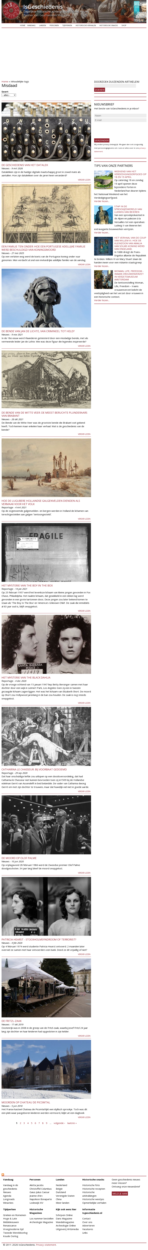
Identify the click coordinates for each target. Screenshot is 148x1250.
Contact (86, 1218)
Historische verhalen (86, 25)
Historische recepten (93, 1188)
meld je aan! (120, 1193)
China (58, 1199)
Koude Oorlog (10, 1236)
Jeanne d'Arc (36, 1195)
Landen (42, 25)
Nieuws (7, 1192)
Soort (5, 91)
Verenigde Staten (65, 1195)
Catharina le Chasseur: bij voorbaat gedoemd (34, 769)
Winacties (8, 1202)
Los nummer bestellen (42, 1218)
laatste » (72, 1122)
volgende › (59, 1122)
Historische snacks (108, 25)
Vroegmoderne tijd (13, 1229)
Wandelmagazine (65, 1222)
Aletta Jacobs (37, 1185)
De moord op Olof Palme (19, 858)
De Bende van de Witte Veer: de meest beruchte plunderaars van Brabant (44, 414)
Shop (124, 25)
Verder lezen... (101, 201)
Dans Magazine (64, 1218)
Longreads (9, 1199)
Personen (54, 25)
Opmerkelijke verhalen (94, 1202)
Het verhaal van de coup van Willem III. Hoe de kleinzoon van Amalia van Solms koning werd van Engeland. (130, 243)
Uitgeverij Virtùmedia (67, 1229)
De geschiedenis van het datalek (25, 165)
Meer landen (62, 1202)
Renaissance (9, 1225)
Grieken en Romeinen (14, 1215)
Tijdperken (67, 25)
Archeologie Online (66, 1225)
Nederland (61, 1185)
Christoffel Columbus (41, 1188)
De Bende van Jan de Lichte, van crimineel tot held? (38, 331)
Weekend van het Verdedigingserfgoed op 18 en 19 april (130, 174)
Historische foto (91, 1185)
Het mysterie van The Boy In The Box (27, 585)
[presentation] (117, 129)
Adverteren (88, 1225)
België (59, 1188)
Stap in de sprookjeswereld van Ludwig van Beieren (128, 209)
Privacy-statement (46, 1244)
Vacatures (87, 1229)
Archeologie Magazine (41, 1222)
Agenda (7, 1195)
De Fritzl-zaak (11, 1021)
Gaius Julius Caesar (39, 1192)
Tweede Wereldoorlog (15, 1232)
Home (22, 25)
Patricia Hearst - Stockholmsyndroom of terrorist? (39, 939)
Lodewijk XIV (36, 1202)
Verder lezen (84, 179)
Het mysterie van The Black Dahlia (26, 677)
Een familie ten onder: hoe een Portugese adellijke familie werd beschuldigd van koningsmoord (43, 248)
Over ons (87, 1222)
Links (85, 1232)
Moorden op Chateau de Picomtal (26, 1102)
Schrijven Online (64, 1215)
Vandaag (31, 25)
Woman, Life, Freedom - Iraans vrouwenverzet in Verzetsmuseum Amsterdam (129, 275)
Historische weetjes (93, 1199)
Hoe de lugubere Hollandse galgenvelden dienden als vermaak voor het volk (41, 502)
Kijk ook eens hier (66, 1209)
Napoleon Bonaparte (41, 1199)
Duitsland (61, 1192)
